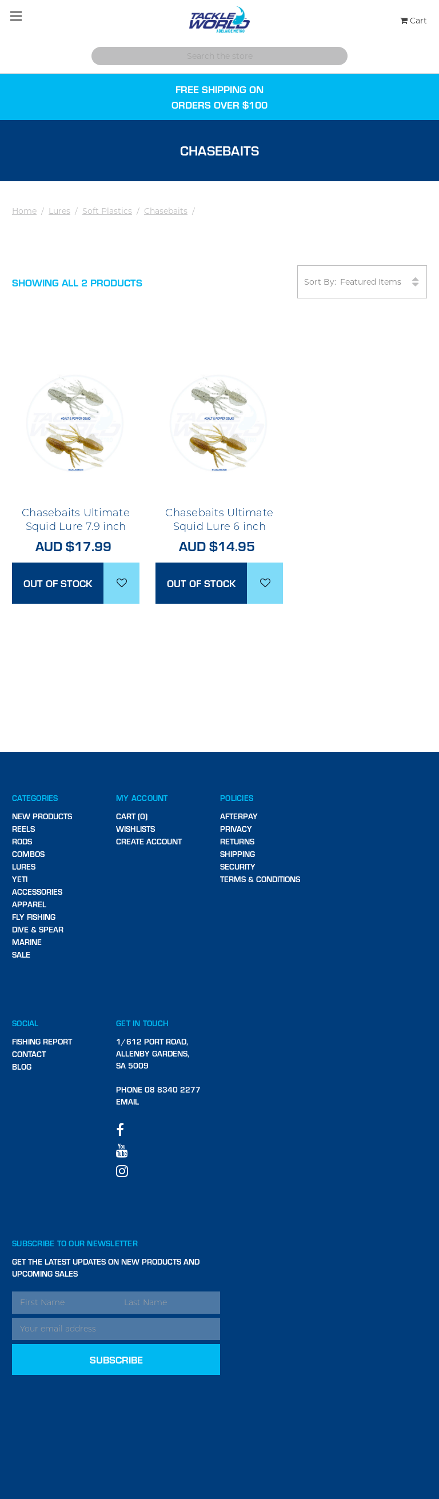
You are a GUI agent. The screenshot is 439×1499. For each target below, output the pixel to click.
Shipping (237, 853)
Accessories (37, 891)
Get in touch (142, 1023)
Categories (35, 797)
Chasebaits (165, 211)
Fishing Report (42, 1041)
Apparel (29, 904)
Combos (28, 853)
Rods (22, 841)
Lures (59, 211)
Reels (23, 828)
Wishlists (135, 828)
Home (24, 211)
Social (25, 1023)
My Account (142, 797)
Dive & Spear (37, 929)
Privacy (236, 828)
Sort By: (362, 282)
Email (127, 1101)
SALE (21, 954)
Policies (236, 797)
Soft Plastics (107, 211)
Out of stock (58, 583)
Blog (21, 1066)
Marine (27, 941)
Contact (29, 1053)
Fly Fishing (33, 916)
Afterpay (239, 816)
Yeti (19, 879)
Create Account (149, 841)
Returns (237, 841)
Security (238, 866)
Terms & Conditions (260, 879)
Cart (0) (131, 816)
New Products (42, 816)
